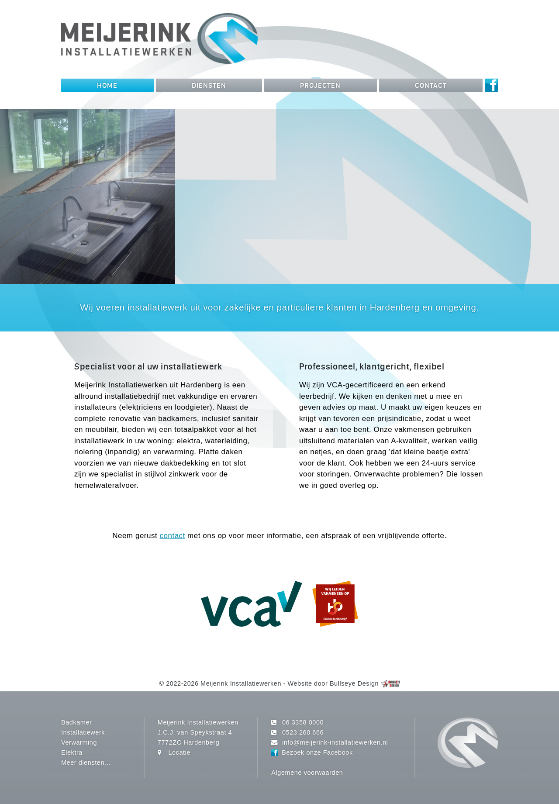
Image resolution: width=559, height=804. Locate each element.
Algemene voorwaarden (307, 772)
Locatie (179, 752)
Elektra (72, 752)
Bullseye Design (354, 683)
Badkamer (76, 722)
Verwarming (79, 742)
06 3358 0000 (303, 722)
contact (172, 535)
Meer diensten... (85, 762)
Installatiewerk (83, 732)
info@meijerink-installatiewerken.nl (335, 742)
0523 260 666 (303, 732)
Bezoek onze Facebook (317, 752)
